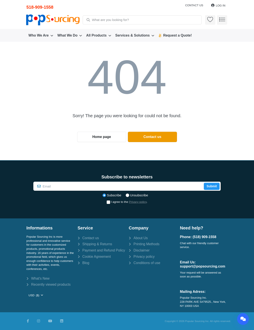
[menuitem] (40, 35)
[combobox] (142, 19)
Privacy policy (138, 201)
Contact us (194, 5)
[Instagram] (38, 321)
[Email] (118, 186)
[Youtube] (50, 321)
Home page (101, 137)
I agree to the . (129, 201)
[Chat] (243, 319)
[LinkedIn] (61, 321)
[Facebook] (28, 321)
